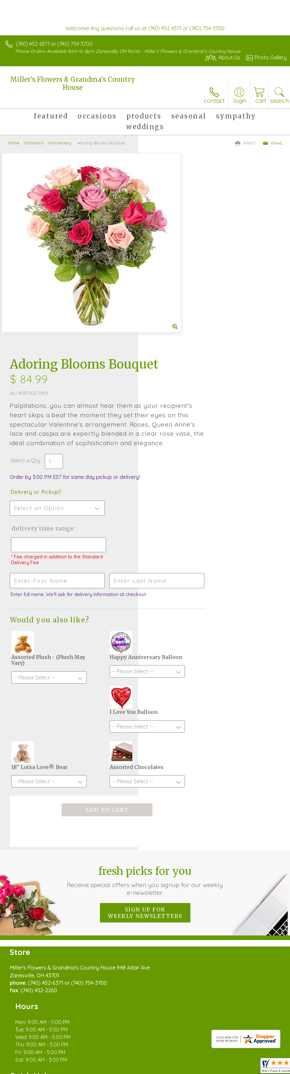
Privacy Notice (62, 1060)
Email (273, 143)
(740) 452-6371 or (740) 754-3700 (54, 44)
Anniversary (59, 142)
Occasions (33, 142)
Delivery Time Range (170, 370)
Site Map (149, 1060)
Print (245, 143)
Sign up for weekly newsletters (145, 778)
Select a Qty (163, 296)
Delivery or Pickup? (174, 327)
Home (13, 142)
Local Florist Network (109, 1060)
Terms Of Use (24, 1060)
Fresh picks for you (145, 747)
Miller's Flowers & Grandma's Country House (72, 83)
